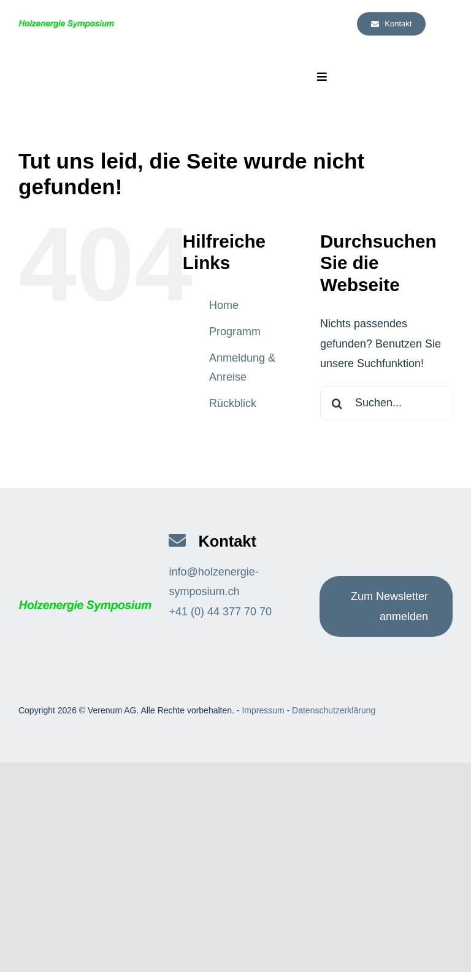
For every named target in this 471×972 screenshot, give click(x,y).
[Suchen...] (386, 403)
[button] (21, 950)
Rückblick (232, 403)
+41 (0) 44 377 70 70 (220, 612)
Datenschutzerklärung (333, 710)
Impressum (263, 710)
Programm (235, 331)
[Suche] (337, 403)
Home (224, 305)
